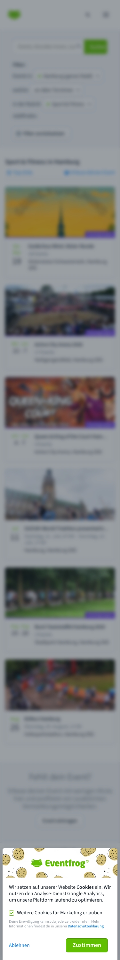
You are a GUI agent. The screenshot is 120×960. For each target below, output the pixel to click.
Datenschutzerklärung (86, 926)
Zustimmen (87, 945)
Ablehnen (19, 945)
